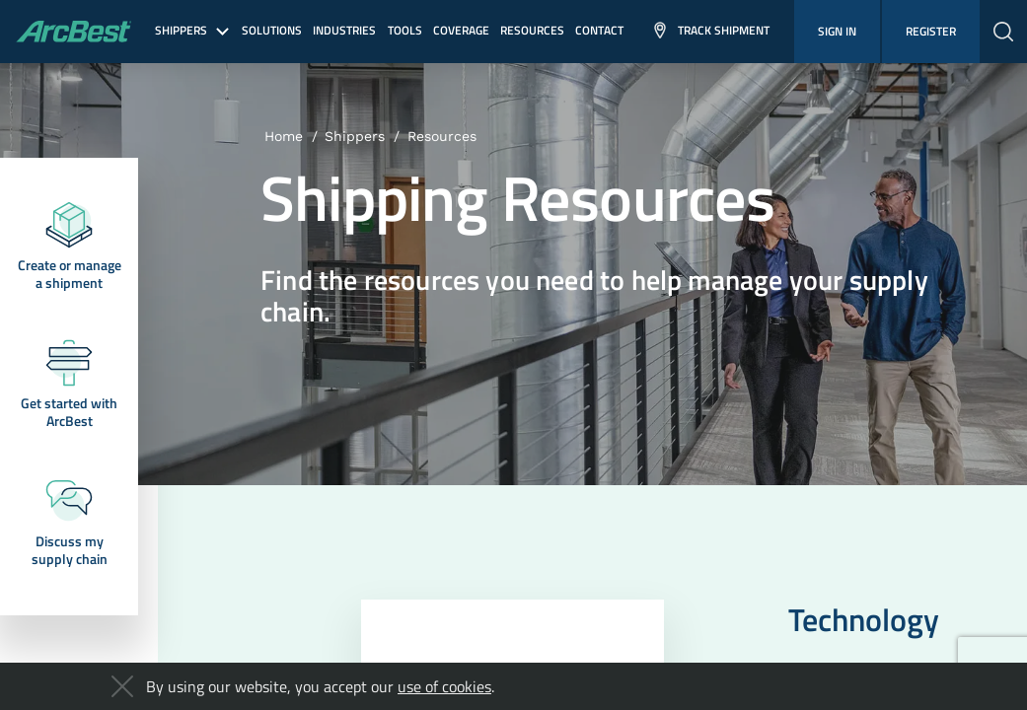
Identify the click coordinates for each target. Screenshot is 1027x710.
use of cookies (444, 686)
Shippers (355, 136)
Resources (442, 136)
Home (283, 136)
